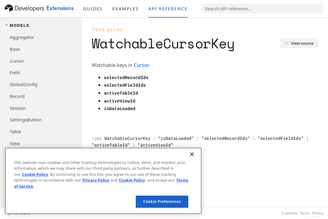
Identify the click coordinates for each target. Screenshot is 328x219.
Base (15, 49)
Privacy (317, 213)
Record (17, 96)
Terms (305, 213)
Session (18, 108)
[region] (103, 181)
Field (15, 72)
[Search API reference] (262, 8)
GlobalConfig (23, 84)
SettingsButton (26, 119)
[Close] (192, 154)
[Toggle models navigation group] (41, 25)
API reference (168, 8)
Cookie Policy (35, 174)
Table (15, 131)
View (15, 143)
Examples (125, 8)
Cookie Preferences (162, 201)
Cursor (17, 61)
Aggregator (22, 37)
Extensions (59, 8)
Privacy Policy (95, 180)
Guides (93, 8)
